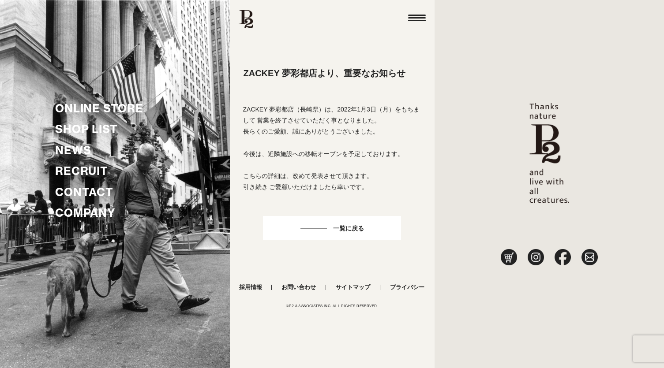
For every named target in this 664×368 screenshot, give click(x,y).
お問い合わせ (298, 287)
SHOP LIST (86, 129)
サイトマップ (353, 287)
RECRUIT (81, 171)
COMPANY (85, 213)
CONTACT (84, 192)
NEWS (73, 150)
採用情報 (250, 287)
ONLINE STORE (99, 108)
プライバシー (407, 287)
